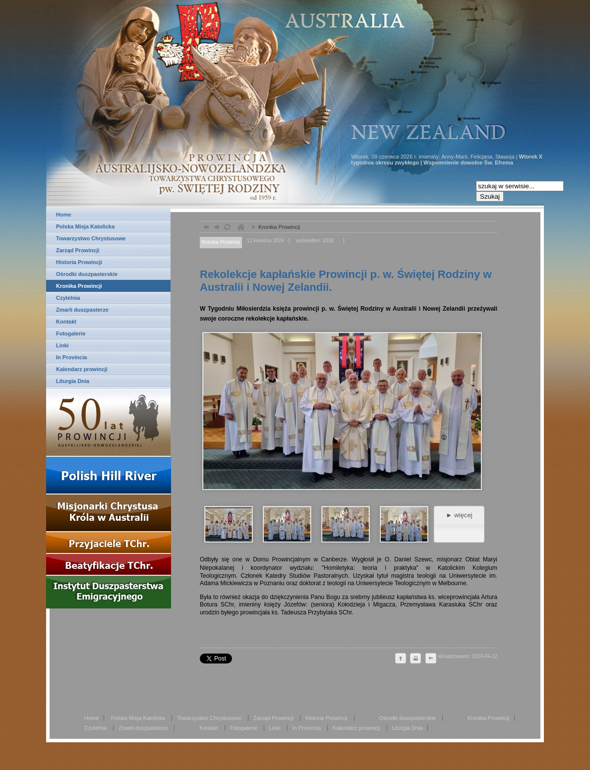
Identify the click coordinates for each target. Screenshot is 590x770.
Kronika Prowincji (79, 286)
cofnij (430, 659)
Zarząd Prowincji (77, 250)
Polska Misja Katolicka (85, 226)
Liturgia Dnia (72, 381)
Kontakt (66, 322)
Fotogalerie (70, 333)
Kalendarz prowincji (82, 369)
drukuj (415, 659)
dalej (216, 228)
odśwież (227, 228)
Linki (62, 345)
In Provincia (71, 357)
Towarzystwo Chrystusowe (90, 238)
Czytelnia (68, 298)
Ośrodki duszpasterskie (87, 274)
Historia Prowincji (79, 262)
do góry (400, 659)
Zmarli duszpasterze (82, 310)
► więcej (459, 515)
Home (63, 215)
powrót (205, 228)
